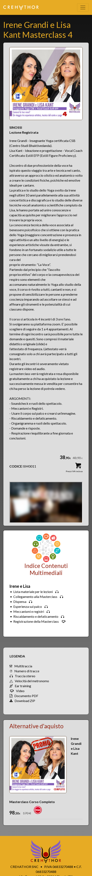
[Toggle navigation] (83, 7)
